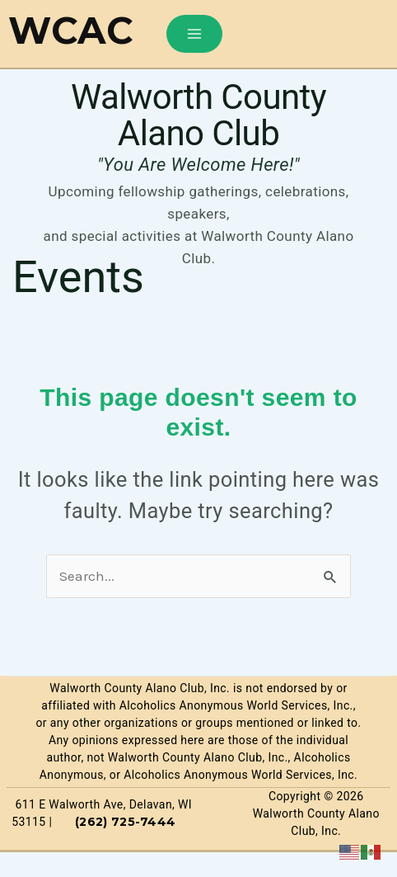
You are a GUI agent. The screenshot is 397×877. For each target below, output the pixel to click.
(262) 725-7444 (125, 821)
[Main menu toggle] (194, 34)
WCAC (70, 30)
